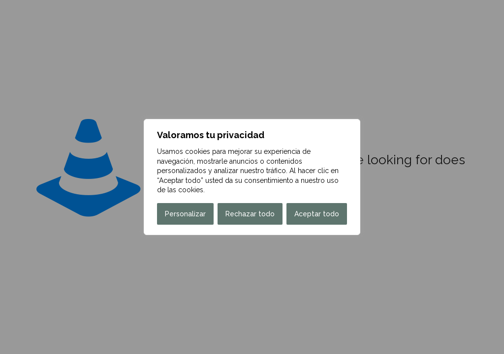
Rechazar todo (250, 214)
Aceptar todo (316, 214)
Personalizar (185, 214)
